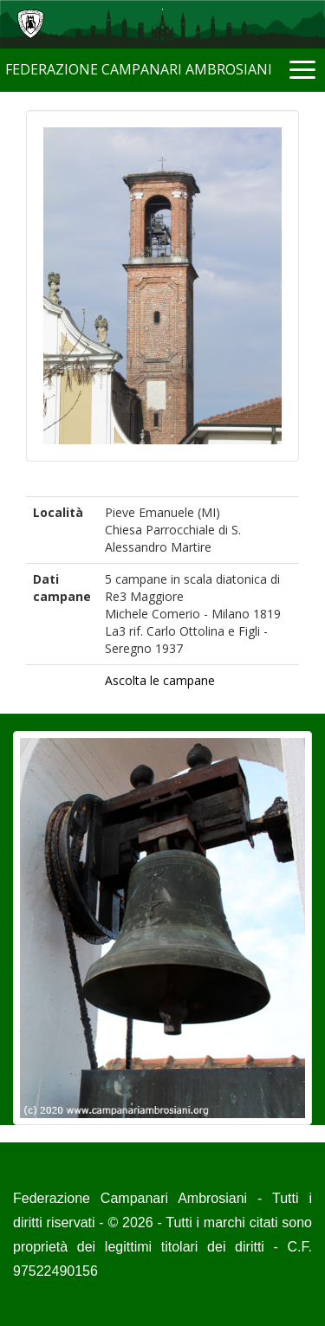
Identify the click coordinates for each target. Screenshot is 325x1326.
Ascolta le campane (160, 680)
